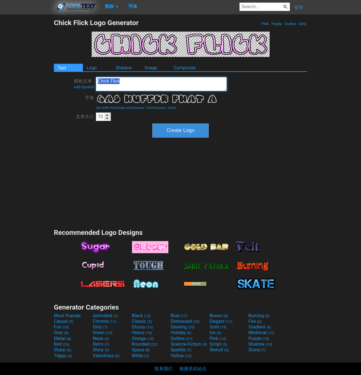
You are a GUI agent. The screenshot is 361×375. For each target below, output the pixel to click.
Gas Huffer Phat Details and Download (120, 107)
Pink (265, 24)
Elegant (221, 321)
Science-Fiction (189, 344)
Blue (179, 315)
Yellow (181, 355)
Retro (101, 344)
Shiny (101, 349)
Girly (302, 24)
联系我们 (164, 368)
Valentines (106, 355)
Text (62, 67)
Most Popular (67, 315)
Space (141, 349)
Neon (101, 338)
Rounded (144, 344)
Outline (290, 24)
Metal (62, 338)
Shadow (124, 67)
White (140, 355)
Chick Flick (161, 84)
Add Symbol (84, 87)
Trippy (63, 355)
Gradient (259, 327)
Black (141, 315)
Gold (218, 327)
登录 (298, 7)
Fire (255, 321)
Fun (61, 327)
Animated (105, 315)
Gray (61, 332)
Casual (63, 321)
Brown (219, 315)
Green (103, 332)
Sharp (62, 349)
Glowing (183, 327)
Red (61, 344)
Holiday (181, 332)
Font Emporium (155, 107)
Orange (143, 338)
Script (218, 344)
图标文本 (84, 83)
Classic (142, 321)
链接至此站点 (192, 368)
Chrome (104, 321)
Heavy (142, 332)
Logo (92, 67)
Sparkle (181, 349)
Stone (257, 349)
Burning (259, 315)
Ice (215, 332)
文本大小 (85, 116)
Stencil (219, 349)
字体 (89, 97)
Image (151, 67)
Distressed (185, 321)
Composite (185, 67)
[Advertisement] (26, 103)
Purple (277, 24)
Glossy (142, 327)
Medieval (261, 332)
